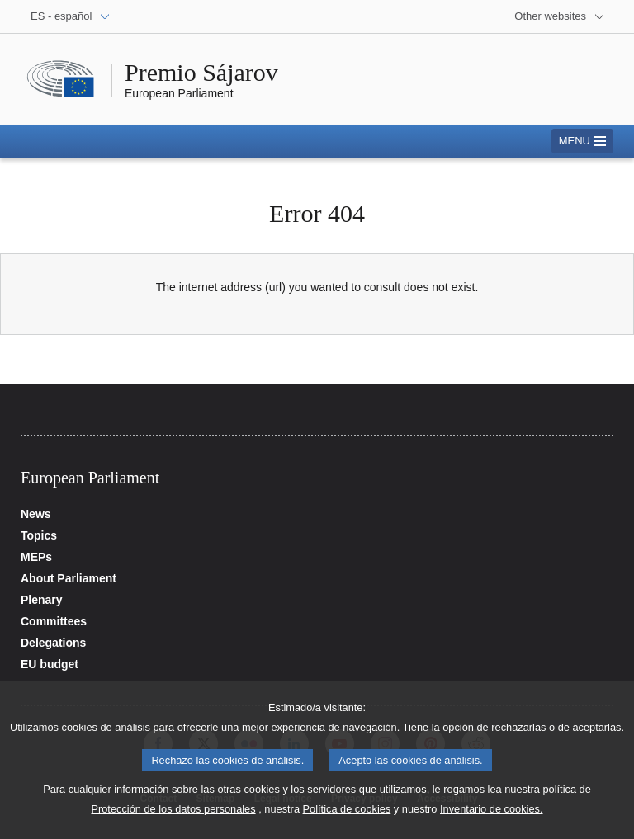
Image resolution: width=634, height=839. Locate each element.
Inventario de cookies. (491, 818)
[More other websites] (559, 16)
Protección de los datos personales (173, 818)
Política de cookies (347, 818)
